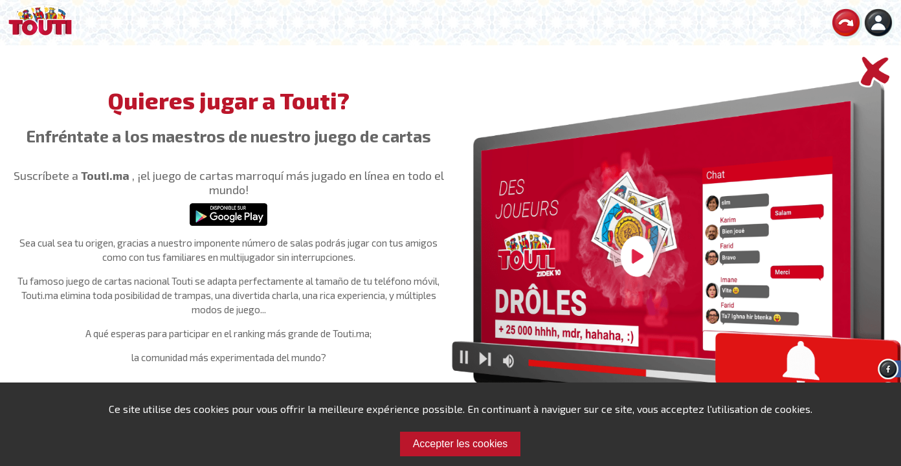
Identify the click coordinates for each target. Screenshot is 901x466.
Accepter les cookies (460, 443)
